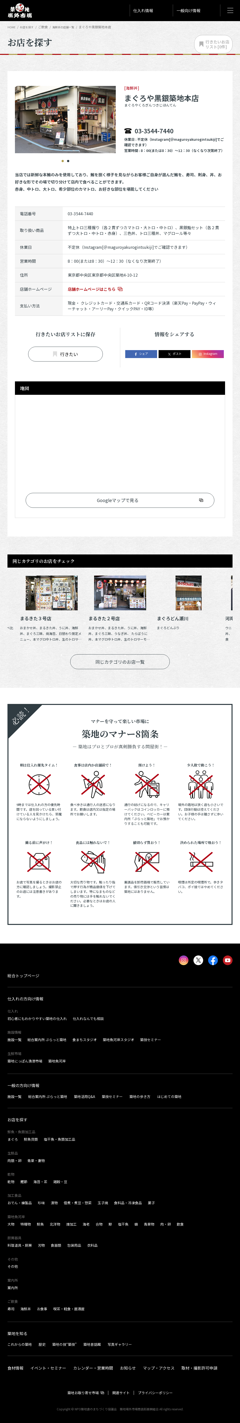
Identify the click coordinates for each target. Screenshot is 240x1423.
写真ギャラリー (120, 1344)
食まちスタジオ (84, 1039)
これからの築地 (19, 1344)
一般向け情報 (188, 10)
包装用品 (74, 1245)
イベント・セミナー (48, 1368)
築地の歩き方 (139, 1096)
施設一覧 (14, 1039)
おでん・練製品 (19, 1202)
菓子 (151, 1202)
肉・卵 (165, 1224)
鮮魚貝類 (31, 1139)
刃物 (41, 1245)
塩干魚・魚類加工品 (59, 1139)
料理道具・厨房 (19, 1245)
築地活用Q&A (84, 1096)
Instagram (207, 353)
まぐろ (12, 1139)
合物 (99, 1224)
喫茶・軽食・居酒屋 (69, 1308)
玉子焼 (103, 1202)
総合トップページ (23, 976)
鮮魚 (40, 1224)
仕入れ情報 (143, 10)
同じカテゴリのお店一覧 (120, 661)
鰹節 (23, 1181)
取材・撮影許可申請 (199, 1368)
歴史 (42, 1344)
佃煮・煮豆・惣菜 (78, 1202)
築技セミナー (150, 1039)
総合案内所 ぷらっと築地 (46, 1039)
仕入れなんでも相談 (88, 1018)
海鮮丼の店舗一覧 (69, 27)
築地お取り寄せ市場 (83, 1392)
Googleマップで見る (118, 500)
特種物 (25, 1224)
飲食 (180, 1224)
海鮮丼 (25, 1308)
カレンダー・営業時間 (93, 1368)
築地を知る (17, 1333)
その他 (12, 1266)
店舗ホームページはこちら (92, 289)
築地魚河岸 (57, 1060)
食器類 (56, 1245)
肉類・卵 (14, 1160)
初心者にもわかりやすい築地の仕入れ (37, 1018)
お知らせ (128, 1368)
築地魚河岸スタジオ (118, 1039)
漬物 (54, 1202)
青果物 (149, 1224)
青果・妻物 (36, 1160)
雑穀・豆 (60, 1181)
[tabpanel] (65, 115)
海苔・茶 (40, 1181)
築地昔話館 (92, 1344)
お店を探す (29, 27)
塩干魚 (123, 1224)
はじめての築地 (169, 1096)
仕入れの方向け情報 (25, 999)
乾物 (10, 1181)
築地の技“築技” (64, 1344)
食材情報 (15, 1368)
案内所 (12, 1287)
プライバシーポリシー (155, 1392)
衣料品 (92, 1245)
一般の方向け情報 (23, 1085)
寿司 (10, 1308)
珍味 (41, 1202)
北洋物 (55, 1224)
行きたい (65, 354)
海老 (86, 1224)
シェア (141, 353)
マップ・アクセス (159, 1368)
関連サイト (121, 1392)
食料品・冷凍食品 (128, 1202)
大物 (10, 1224)
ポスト (175, 353)
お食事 (42, 1308)
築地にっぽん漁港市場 (24, 1060)
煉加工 (71, 1224)
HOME (11, 27)
